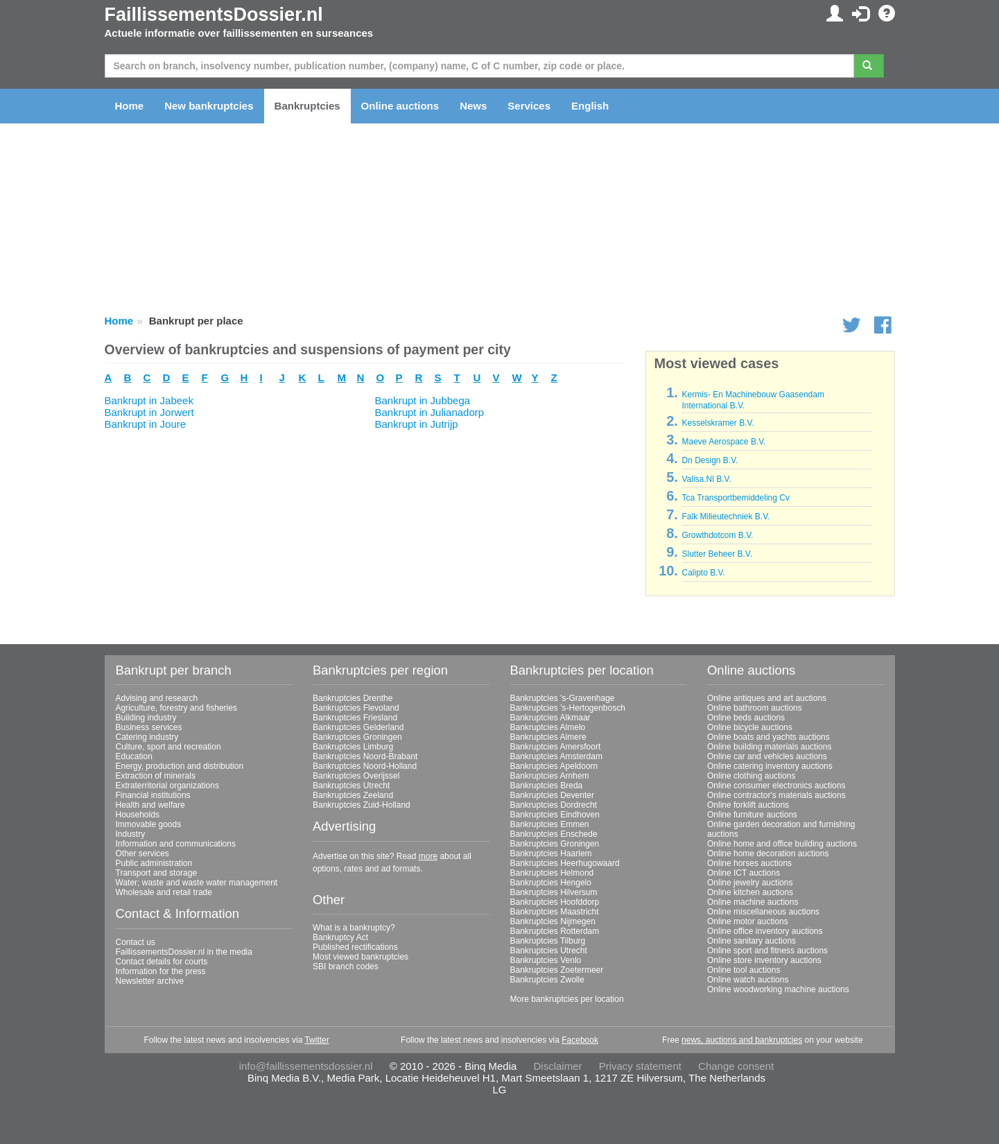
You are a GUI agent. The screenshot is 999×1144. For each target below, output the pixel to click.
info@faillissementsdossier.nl (306, 1066)
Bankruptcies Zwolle (547, 980)
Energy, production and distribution (180, 766)
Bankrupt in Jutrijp (416, 424)
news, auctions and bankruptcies (741, 1040)
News (473, 106)
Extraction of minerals (156, 776)
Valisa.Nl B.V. (706, 479)
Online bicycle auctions (749, 727)
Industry (131, 834)
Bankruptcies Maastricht (554, 912)
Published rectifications (355, 947)
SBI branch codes (346, 966)
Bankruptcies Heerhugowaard (565, 863)
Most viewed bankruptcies (360, 957)
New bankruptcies (208, 106)
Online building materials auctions (769, 747)
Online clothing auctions (751, 776)
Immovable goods (149, 824)
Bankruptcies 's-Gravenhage (562, 698)
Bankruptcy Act (340, 937)
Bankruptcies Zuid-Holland (361, 805)
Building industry (146, 717)
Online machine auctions (752, 902)
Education (134, 756)
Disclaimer (558, 1066)
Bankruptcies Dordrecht (553, 805)
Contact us (135, 942)
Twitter (316, 1040)
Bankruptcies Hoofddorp (555, 902)
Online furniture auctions (752, 815)
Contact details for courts (162, 962)
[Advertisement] (365, 527)
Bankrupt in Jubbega (423, 400)
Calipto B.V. (702, 573)
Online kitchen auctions (750, 892)
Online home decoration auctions (767, 853)
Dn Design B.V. (709, 460)
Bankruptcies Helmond (552, 873)
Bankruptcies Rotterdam (555, 931)
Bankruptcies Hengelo (550, 882)
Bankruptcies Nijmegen (553, 921)
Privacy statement (640, 1066)
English (590, 106)
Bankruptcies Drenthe (352, 698)
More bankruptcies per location (567, 999)
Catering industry (147, 737)
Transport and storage (157, 873)
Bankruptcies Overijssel (356, 776)
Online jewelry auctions (749, 882)
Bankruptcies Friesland (355, 717)
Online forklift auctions (748, 805)
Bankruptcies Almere (548, 737)
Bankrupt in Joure (145, 424)
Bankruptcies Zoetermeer (557, 970)
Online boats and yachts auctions (768, 737)
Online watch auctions (747, 980)
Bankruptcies (307, 106)
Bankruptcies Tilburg (548, 941)
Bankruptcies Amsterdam (556, 756)
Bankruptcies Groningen (357, 737)
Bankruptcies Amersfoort (555, 747)
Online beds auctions (746, 717)
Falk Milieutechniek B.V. (725, 516)
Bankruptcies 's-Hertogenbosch (567, 708)
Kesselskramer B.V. (717, 423)
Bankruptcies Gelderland (358, 727)
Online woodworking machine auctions (778, 989)
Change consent (736, 1066)
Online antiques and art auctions (766, 698)
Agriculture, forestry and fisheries (176, 708)
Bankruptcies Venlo (546, 960)
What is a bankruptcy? (354, 928)
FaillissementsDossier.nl (214, 14)
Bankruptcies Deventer (552, 795)
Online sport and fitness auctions (767, 950)
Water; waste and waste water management (197, 882)
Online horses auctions (749, 863)
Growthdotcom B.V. (717, 535)
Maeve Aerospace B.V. (723, 442)
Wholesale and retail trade (164, 892)
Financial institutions (153, 795)
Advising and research (157, 698)
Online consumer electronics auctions (776, 785)
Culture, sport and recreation (168, 747)
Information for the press (161, 971)
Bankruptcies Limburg (353, 747)
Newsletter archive (150, 981)
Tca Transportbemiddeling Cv (735, 498)
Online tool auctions (743, 970)
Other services (142, 853)
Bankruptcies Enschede (554, 834)
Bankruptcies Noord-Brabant (365, 756)
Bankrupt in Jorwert (149, 412)
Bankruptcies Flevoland (356, 708)
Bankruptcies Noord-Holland (365, 766)
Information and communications (176, 844)
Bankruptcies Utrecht (351, 785)
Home (129, 106)
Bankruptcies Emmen (549, 824)
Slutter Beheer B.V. (716, 554)
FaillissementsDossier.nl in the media (184, 952)
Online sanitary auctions (751, 941)
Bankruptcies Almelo (548, 727)
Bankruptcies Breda (546, 785)
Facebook (580, 1040)
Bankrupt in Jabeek (149, 400)
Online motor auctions (747, 921)
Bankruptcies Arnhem (549, 776)
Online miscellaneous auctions (763, 912)
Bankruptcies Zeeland (353, 795)
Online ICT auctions (743, 873)
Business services (149, 727)
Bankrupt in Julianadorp (430, 412)
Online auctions (400, 106)
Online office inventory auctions (765, 931)
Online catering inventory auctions (770, 766)
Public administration (154, 863)
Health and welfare (150, 805)
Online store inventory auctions (764, 960)
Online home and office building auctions (782, 844)
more (428, 856)
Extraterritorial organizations (167, 785)
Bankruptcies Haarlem (551, 853)
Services (528, 106)
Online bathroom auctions (754, 708)
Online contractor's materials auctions (776, 795)
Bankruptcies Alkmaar (550, 717)
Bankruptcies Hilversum (554, 892)
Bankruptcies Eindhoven (555, 815)
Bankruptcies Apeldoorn (554, 766)
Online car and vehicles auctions (767, 756)
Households (137, 815)
